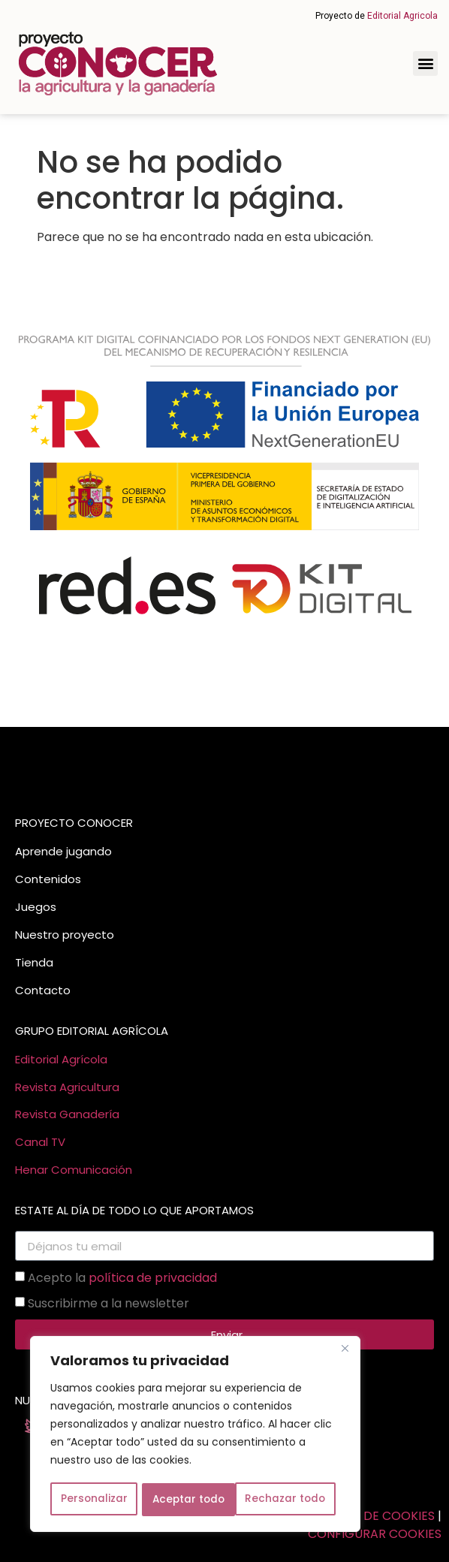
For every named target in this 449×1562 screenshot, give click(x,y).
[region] (195, 1435)
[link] (118, 63)
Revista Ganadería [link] (67, 1114)
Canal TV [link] (40, 1142)
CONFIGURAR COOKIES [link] (374, 1533)
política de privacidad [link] (153, 1277)
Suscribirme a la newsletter (108, 1303)
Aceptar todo (293, 1499)
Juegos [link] (35, 907)
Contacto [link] (43, 990)
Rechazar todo (192, 1499)
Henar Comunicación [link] (73, 1170)
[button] (425, 63)
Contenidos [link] (48, 879)
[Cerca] (345, 1351)
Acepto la (122, 1277)
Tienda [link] (34, 962)
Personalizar (93, 1499)
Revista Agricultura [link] (67, 1087)
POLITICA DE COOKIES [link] (371, 1515)
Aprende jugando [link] (63, 851)
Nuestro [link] (37, 934)
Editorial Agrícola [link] (61, 1059)
